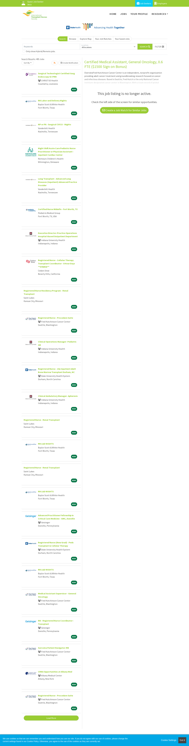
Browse (72, 38)
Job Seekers (144, 3)
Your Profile (139, 13)
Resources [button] (159, 13)
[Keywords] (51, 47)
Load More (51, 718)
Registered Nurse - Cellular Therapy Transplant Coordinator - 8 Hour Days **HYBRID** (56, 263)
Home (113, 13)
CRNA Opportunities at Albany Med (55, 671)
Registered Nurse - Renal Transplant (42, 419)
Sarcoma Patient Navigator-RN (53, 647)
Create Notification (69, 63)
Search (62, 38)
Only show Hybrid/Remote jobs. (40, 51)
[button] (159, 47)
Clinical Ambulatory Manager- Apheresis (58, 396)
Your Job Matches (103, 38)
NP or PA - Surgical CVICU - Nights (54, 124)
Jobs (123, 13)
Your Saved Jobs (122, 38)
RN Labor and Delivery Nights (52, 100)
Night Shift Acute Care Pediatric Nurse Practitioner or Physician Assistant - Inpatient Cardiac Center (56, 151)
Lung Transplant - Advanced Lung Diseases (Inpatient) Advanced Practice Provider (57, 182)
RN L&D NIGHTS (46, 443)
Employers (160, 3)
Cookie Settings (168, 740)
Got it (182, 740)
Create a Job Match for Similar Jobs (124, 110)
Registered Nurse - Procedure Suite (55, 317)
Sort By (27, 63)
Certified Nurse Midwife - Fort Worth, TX (58, 209)
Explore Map (85, 38)
